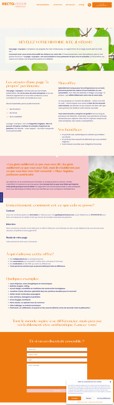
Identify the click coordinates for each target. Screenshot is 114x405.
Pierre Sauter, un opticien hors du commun (27, 284)
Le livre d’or (57, 5)
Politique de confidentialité (95, 402)
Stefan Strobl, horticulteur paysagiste (25, 275)
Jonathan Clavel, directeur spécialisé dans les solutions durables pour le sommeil (43, 273)
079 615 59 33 (18, 392)
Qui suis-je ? (70, 5)
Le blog (81, 5)
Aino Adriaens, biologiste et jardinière (25, 278)
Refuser (88, 398)
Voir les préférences (103, 398)
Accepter (75, 398)
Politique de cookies (82, 402)
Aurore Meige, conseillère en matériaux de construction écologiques (37, 270)
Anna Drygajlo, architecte (20, 281)
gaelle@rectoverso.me (64, 196)
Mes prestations (43, 5)
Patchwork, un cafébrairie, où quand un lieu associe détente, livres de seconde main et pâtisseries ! (50, 289)
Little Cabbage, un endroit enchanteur (25, 287)
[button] (110, 382)
